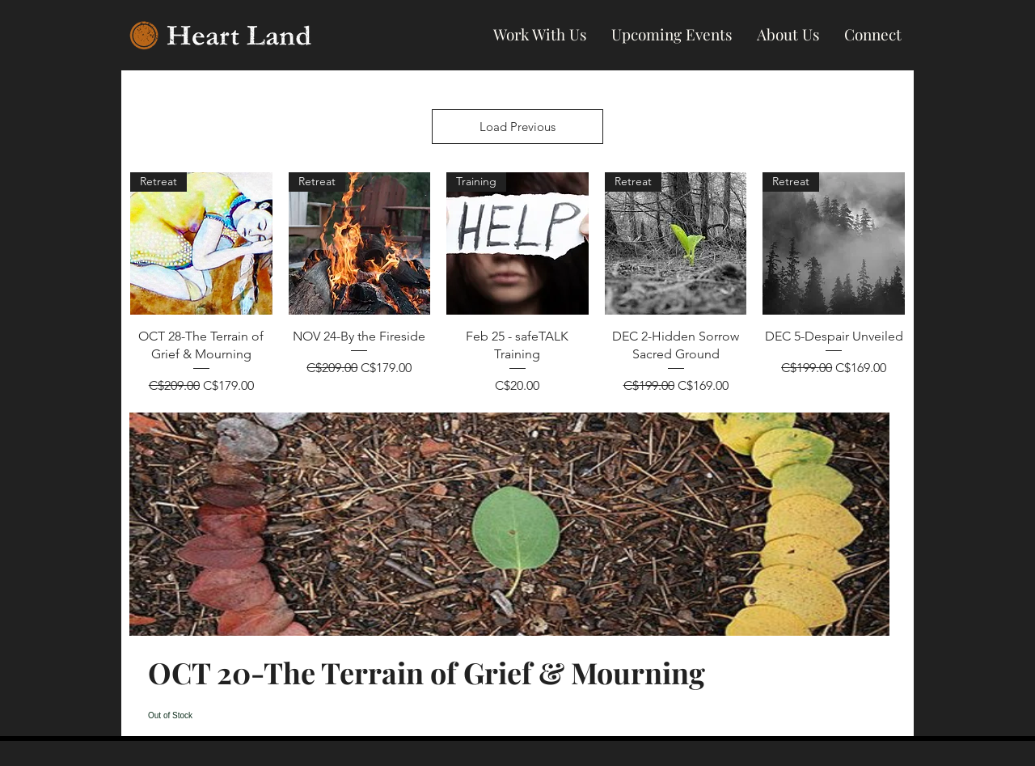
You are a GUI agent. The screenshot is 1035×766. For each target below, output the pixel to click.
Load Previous (517, 126)
